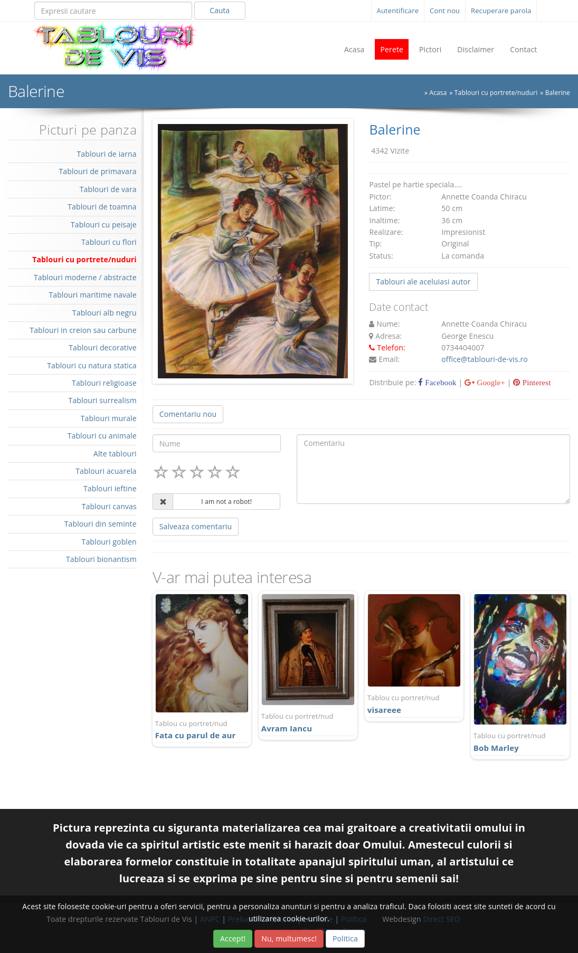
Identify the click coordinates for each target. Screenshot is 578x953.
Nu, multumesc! (289, 938)
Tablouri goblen (109, 542)
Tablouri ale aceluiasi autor (423, 282)
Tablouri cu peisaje (104, 225)
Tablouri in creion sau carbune (83, 330)
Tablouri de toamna (102, 207)
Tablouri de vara (108, 189)
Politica (345, 938)
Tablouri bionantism (101, 559)
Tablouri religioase (104, 383)
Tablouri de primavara (97, 171)
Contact (523, 49)
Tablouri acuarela (106, 471)
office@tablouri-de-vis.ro (484, 359)
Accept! (232, 938)
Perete (391, 49)
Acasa (354, 49)
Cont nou (445, 10)
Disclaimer (475, 49)
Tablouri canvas (109, 506)
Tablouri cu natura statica (92, 365)
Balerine (557, 92)
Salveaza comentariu (195, 526)
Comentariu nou (187, 414)
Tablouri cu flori (109, 242)
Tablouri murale (109, 418)
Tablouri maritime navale (92, 295)
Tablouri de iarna (106, 154)
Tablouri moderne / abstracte (85, 277)
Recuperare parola (501, 10)
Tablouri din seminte (100, 524)
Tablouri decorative (103, 347)
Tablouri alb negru (104, 313)
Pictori (430, 49)
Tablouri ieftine (110, 488)
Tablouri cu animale (102, 436)
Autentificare (398, 10)
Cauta (220, 10)
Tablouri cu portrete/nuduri (495, 92)
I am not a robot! (226, 501)
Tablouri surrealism (103, 400)
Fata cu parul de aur (202, 729)
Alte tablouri (115, 454)
